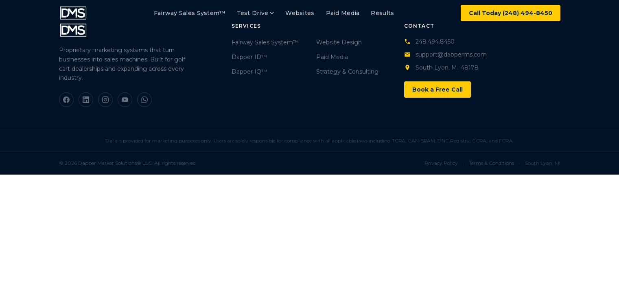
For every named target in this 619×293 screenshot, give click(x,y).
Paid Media (343, 13)
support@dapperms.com (445, 54)
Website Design (339, 42)
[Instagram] (105, 99)
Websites (299, 13)
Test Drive (255, 13)
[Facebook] (66, 99)
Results (382, 13)
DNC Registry (453, 141)
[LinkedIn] (86, 99)
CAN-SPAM (421, 141)
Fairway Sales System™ (189, 13)
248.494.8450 (429, 41)
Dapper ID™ (249, 57)
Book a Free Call (437, 89)
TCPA (398, 141)
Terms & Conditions (491, 163)
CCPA (479, 141)
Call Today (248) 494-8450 (510, 13)
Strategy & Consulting (347, 71)
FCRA (506, 141)
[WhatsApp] (144, 99)
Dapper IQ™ (249, 71)
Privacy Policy (441, 163)
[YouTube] (125, 99)
